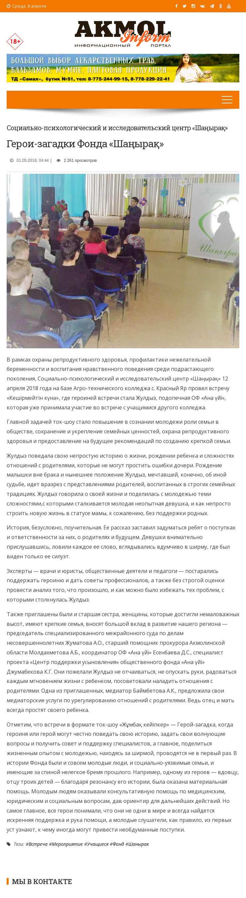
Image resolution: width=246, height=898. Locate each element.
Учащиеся (97, 844)
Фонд (118, 844)
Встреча (38, 844)
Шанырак (138, 844)
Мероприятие (67, 844)
